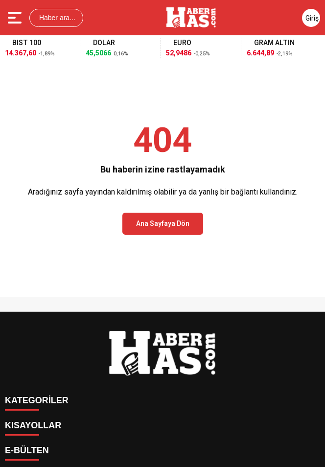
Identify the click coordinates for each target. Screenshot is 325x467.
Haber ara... (56, 18)
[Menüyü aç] (16, 17)
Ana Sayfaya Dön (162, 224)
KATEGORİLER (37, 400)
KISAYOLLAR (33, 425)
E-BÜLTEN (27, 450)
